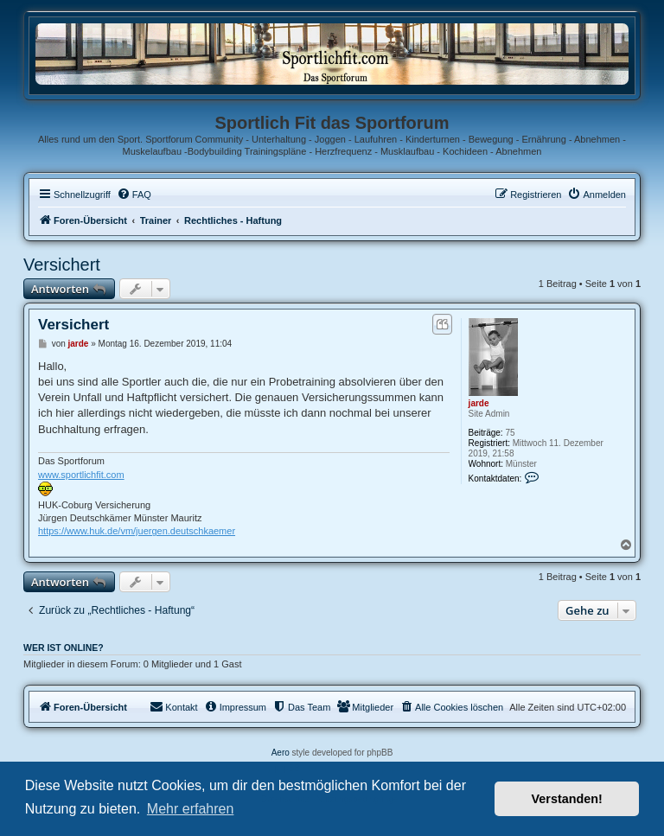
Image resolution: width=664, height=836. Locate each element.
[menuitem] (134, 194)
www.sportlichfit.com (81, 474)
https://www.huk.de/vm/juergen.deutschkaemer (136, 531)
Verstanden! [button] (567, 799)
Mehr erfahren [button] (190, 808)
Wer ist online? (63, 647)
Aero (280, 752)
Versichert (61, 264)
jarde (479, 403)
